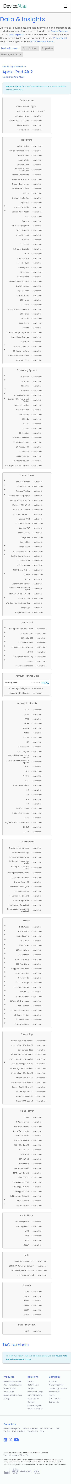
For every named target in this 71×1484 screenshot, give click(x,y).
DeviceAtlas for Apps (13, 1385)
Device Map (9, 1392)
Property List (60, 38)
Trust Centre (54, 1398)
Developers (33, 1431)
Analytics (31, 1388)
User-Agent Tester (11, 54)
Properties (47, 48)
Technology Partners (58, 1388)
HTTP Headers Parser (42, 41)
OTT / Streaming (34, 1395)
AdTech (30, 1381)
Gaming (30, 1402)
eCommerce (33, 1398)
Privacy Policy (25, 1455)
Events (52, 1395)
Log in (9, 86)
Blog (42, 1431)
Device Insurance (35, 1409)
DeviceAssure (9, 1388)
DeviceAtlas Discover (13, 1395)
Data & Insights (19, 1431)
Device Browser (59, 31)
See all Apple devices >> (14, 66)
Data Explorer (16, 34)
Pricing (6, 1398)
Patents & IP (54, 1392)
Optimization (33, 1385)
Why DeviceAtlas (56, 1385)
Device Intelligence (12, 1428)
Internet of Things (35, 1392)
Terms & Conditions (11, 1455)
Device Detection (30, 1428)
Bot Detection (46, 1428)
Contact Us (54, 1402)
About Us (53, 1381)
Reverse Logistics (34, 1405)
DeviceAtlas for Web (12, 1381)
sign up (17, 86)
